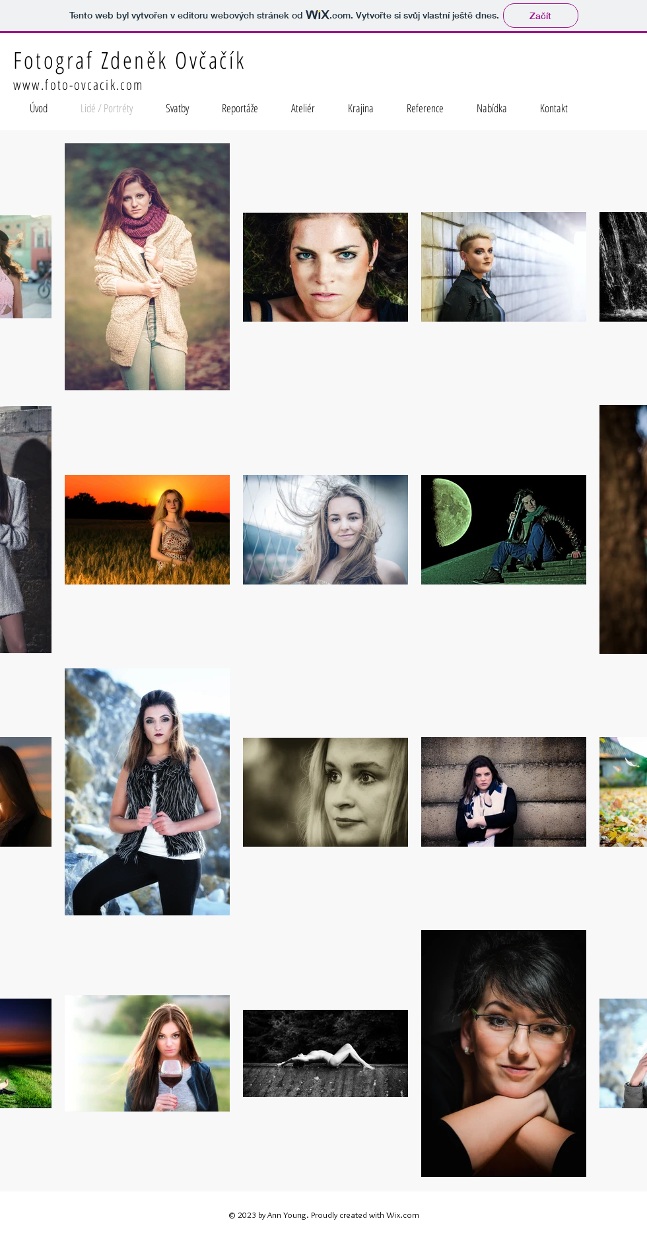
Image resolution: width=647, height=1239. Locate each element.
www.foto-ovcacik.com (78, 84)
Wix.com (402, 1214)
